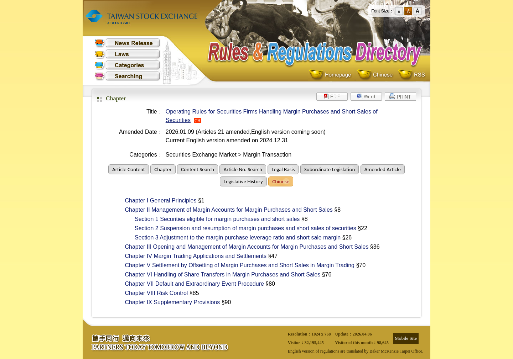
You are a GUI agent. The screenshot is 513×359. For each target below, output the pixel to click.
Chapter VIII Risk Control (153, 293)
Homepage (332, 75)
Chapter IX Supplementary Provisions (169, 302)
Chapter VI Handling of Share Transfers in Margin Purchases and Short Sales (219, 274)
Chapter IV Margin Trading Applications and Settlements (192, 256)
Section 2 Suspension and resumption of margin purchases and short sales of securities (237, 228)
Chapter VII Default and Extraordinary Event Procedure (191, 284)
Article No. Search (242, 169)
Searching (127, 76)
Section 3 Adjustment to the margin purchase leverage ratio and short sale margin (229, 237)
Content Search (197, 169)
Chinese (376, 75)
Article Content (128, 169)
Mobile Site (406, 338)
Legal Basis (283, 169)
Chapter (162, 169)
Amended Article (382, 169)
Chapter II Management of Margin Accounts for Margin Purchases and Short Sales (225, 210)
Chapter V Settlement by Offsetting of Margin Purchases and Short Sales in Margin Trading (236, 265)
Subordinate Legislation (329, 169)
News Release (127, 43)
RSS (411, 75)
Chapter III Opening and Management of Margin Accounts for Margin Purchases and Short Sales (243, 247)
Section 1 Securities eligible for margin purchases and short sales (209, 219)
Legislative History (243, 181)
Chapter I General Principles (157, 200)
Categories (127, 65)
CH (198, 120)
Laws (127, 54)
